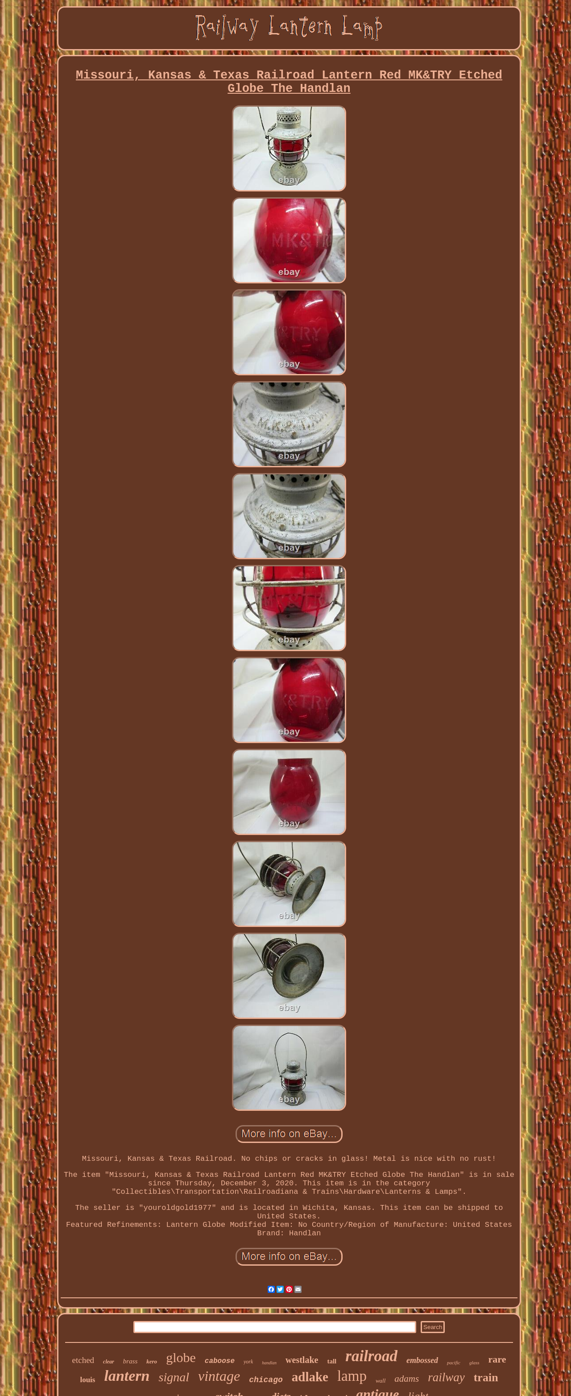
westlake (302, 1360)
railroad (371, 1356)
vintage (219, 1376)
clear (108, 1362)
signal (173, 1377)
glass (474, 1362)
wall (380, 1380)
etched (83, 1360)
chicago (266, 1379)
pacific (453, 1362)
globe (181, 1357)
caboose (220, 1361)
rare (497, 1359)
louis (87, 1379)
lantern (126, 1375)
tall (331, 1361)
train (486, 1377)
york (248, 1362)
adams (406, 1378)
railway (446, 1377)
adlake (310, 1377)
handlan (269, 1362)
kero (151, 1361)
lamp (352, 1376)
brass (130, 1361)
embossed (422, 1360)
